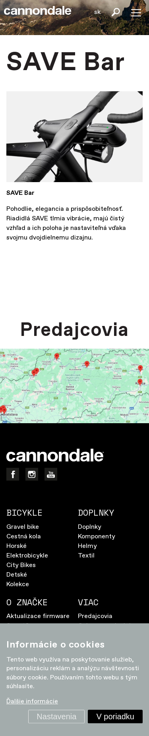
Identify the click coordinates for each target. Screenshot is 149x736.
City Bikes (21, 565)
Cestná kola (23, 536)
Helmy (87, 546)
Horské (16, 546)
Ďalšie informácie (32, 702)
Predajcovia (95, 616)
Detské (16, 575)
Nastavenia (56, 716)
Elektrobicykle (27, 556)
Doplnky (89, 527)
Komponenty (96, 536)
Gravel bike (22, 527)
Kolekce (17, 584)
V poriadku (115, 716)
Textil (86, 556)
